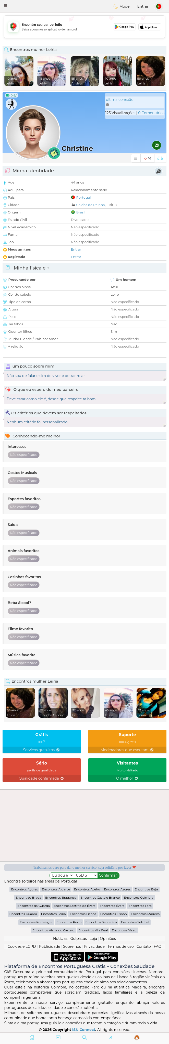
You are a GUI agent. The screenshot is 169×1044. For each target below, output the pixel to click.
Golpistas (78, 938)
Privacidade (94, 946)
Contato (144, 946)
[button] (5, 5)
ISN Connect (83, 1029)
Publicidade (49, 946)
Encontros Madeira (145, 914)
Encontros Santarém (101, 922)
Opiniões (108, 938)
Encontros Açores (24, 889)
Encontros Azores (117, 889)
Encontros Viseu (124, 930)
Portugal (83, 197)
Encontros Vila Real (93, 930)
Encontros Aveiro (87, 889)
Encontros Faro (140, 906)
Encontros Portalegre (36, 922)
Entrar (142, 6)
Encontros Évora (112, 906)
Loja (93, 938)
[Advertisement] (84, 26)
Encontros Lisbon (113, 914)
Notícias (60, 938)
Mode (121, 6)
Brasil (81, 212)
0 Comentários (151, 113)
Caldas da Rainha (90, 205)
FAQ (157, 946)
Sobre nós (72, 946)
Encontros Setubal (135, 922)
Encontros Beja (146, 889)
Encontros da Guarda (33, 906)
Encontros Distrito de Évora (74, 906)
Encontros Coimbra (138, 897)
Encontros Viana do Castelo (53, 930)
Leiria (111, 204)
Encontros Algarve (56, 889)
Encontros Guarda (23, 914)
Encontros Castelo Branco (100, 897)
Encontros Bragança (60, 897)
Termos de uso (120, 946)
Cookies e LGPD (22, 946)
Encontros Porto (68, 922)
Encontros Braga (28, 897)
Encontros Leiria (53, 914)
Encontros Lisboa (83, 914)
